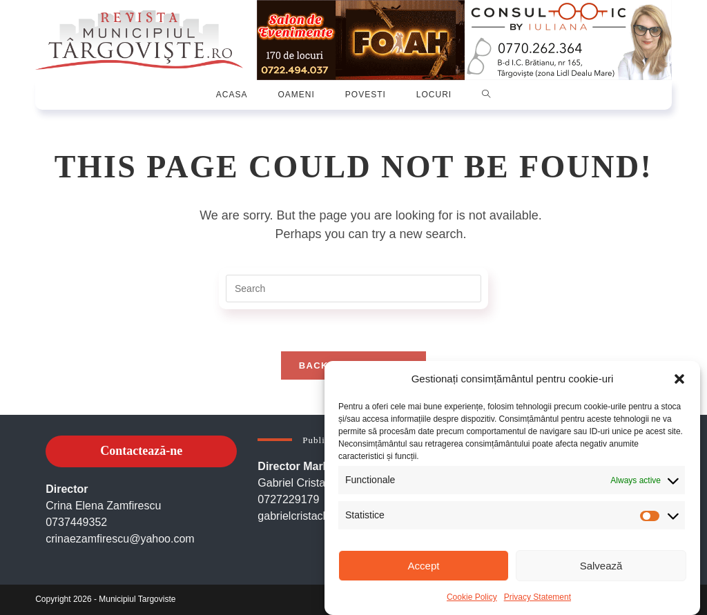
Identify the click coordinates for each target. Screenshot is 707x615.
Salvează (601, 566)
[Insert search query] (353, 288)
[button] (679, 379)
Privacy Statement (537, 597)
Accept (424, 566)
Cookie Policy (472, 597)
